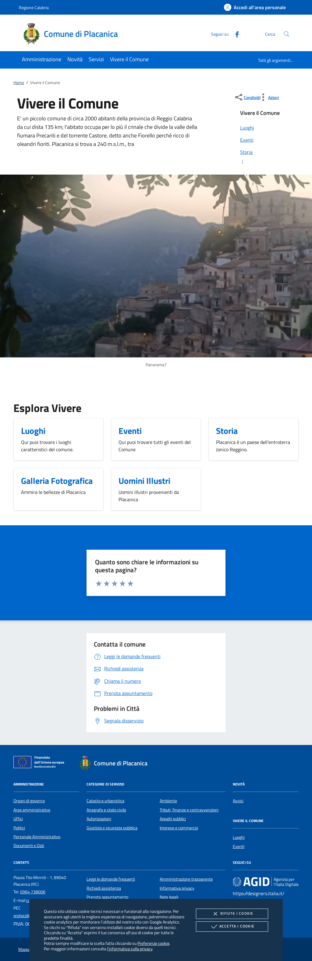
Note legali (169, 897)
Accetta (232, 926)
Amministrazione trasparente (186, 879)
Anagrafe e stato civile (106, 810)
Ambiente (168, 800)
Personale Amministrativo (36, 836)
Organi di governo (29, 800)
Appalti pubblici (173, 818)
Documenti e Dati (28, 845)
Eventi (238, 846)
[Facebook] (235, 34)
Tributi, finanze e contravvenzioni (189, 810)
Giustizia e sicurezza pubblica (112, 827)
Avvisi (238, 800)
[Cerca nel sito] (286, 34)
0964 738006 (32, 891)
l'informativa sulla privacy (129, 948)
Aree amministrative (31, 810)
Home (18, 82)
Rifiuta (232, 914)
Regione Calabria (34, 7)
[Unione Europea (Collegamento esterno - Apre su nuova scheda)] (40, 763)
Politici (19, 827)
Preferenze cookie (153, 943)
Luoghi (239, 837)
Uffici (18, 818)
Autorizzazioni (99, 818)
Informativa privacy (177, 888)
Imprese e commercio (179, 827)
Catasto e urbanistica (105, 800)
